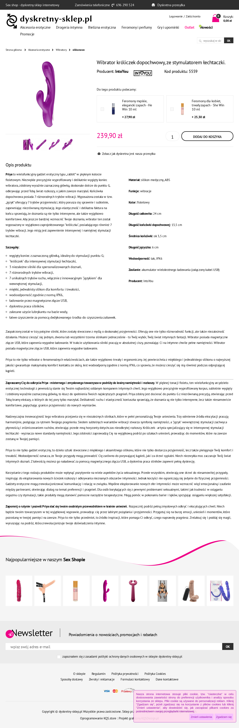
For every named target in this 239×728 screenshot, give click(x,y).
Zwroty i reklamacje (102, 679)
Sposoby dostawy (71, 679)
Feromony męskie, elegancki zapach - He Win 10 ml (137, 105)
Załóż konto (193, 16)
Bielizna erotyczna (102, 27)
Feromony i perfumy (137, 27)
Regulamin (98, 674)
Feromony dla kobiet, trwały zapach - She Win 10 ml (208, 105)
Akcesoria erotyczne (35, 27)
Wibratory (61, 49)
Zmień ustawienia (201, 716)
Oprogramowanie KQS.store (98, 718)
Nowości (206, 27)
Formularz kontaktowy (135, 679)
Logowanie (176, 16)
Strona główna (13, 49)
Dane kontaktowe (167, 679)
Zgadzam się (224, 716)
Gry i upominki (168, 27)
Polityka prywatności (124, 674)
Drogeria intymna (69, 27)
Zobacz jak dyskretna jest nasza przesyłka (128, 154)
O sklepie (79, 674)
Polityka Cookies (155, 674)
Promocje (27, 34)
